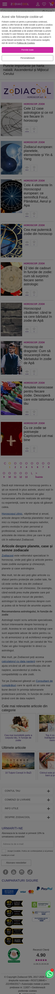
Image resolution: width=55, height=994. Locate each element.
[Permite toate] (27, 50)
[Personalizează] (27, 58)
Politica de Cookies (26, 43)
